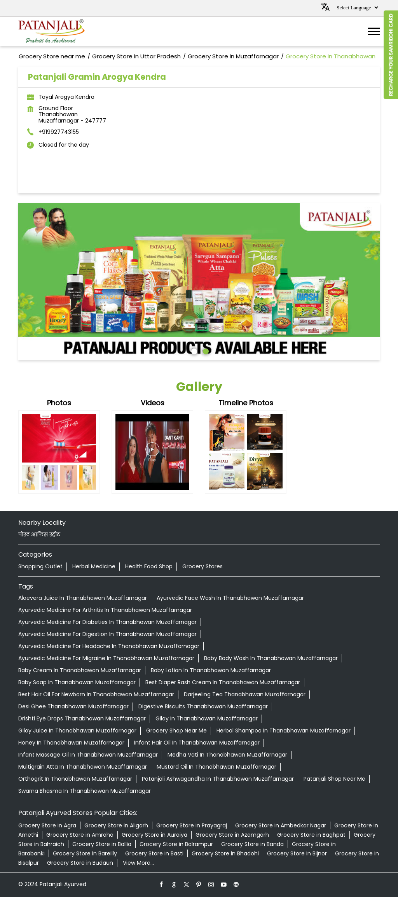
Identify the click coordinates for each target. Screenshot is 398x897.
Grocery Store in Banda (252, 844)
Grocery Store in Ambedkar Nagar (280, 825)
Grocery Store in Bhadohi (225, 853)
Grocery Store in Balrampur (176, 844)
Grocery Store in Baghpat (311, 835)
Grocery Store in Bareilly (85, 853)
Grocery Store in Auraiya (154, 835)
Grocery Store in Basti (154, 853)
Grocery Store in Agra (47, 825)
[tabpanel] (199, 281)
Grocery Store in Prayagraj (191, 825)
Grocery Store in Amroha (79, 835)
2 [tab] (205, 350)
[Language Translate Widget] (356, 7)
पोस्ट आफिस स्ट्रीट (39, 534)
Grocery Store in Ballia (101, 844)
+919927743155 (58, 132)
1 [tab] (193, 350)
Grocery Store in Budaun (80, 863)
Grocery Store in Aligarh (116, 825)
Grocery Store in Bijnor (297, 853)
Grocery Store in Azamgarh (232, 835)
